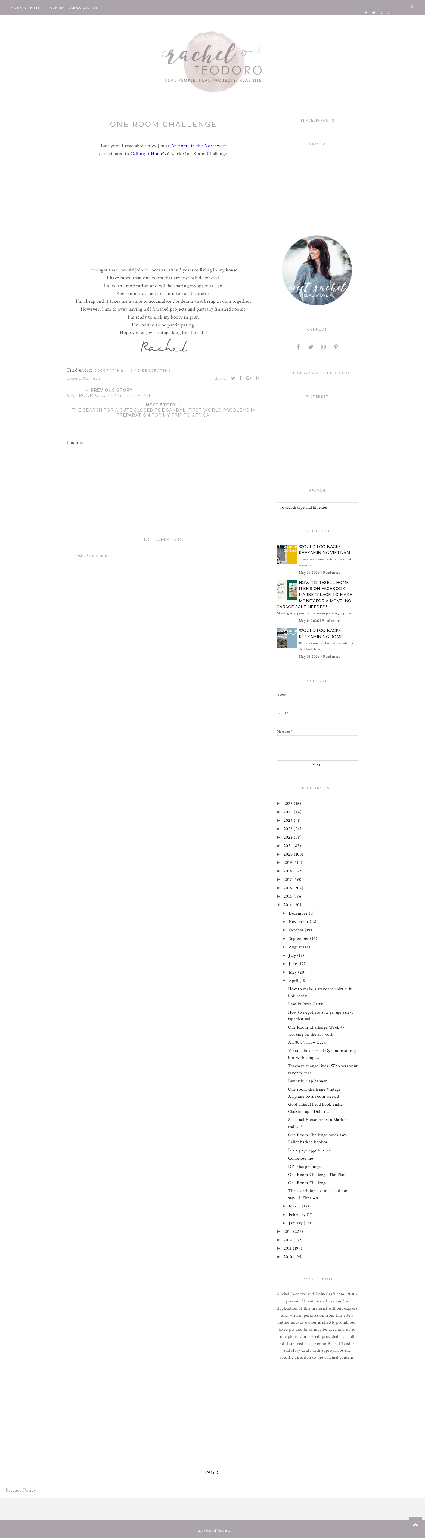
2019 (289, 863)
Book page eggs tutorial (310, 1150)
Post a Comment (91, 555)
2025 (289, 812)
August (296, 947)
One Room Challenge (307, 1183)
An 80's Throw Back (307, 1042)
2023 (289, 829)
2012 (289, 1240)
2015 (289, 896)
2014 (289, 905)
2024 (289, 820)
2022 (289, 837)
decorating (109, 370)
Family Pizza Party (305, 1004)
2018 (289, 871)
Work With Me (25, 8)
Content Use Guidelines (74, 8)
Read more (332, 572)
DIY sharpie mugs (304, 1166)
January (296, 1223)
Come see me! (301, 1158)
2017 (289, 879)
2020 (289, 854)
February (298, 1215)
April (294, 981)
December (299, 913)
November (299, 922)
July (293, 955)
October (297, 930)
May (293, 972)
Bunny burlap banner (307, 1081)
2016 (289, 888)
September (299, 938)
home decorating (149, 370)
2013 (288, 1231)
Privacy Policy (20, 1490)
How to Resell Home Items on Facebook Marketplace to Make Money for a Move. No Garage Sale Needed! (314, 595)
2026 (289, 804)
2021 (289, 846)
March (295, 1206)
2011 (288, 1248)
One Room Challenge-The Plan (317, 1175)
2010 (289, 1257)
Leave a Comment (83, 378)
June (293, 964)
